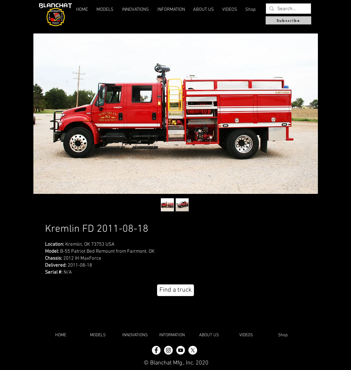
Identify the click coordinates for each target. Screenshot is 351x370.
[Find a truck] (175, 290)
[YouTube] (180, 350)
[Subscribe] (288, 20)
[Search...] (288, 9)
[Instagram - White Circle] (168, 350)
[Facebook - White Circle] (156, 350)
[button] (203, 9)
